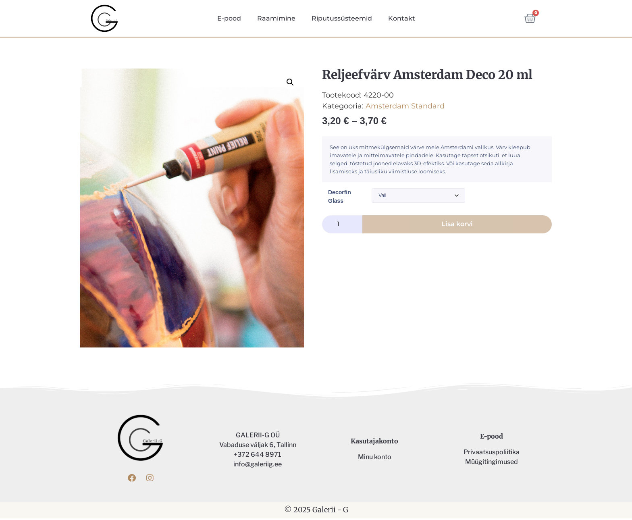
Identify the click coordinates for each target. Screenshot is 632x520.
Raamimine (276, 18)
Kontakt (401, 18)
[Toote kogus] (342, 225)
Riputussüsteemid (342, 18)
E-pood (229, 18)
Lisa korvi (457, 225)
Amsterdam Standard (405, 107)
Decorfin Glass (339, 198)
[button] (290, 83)
